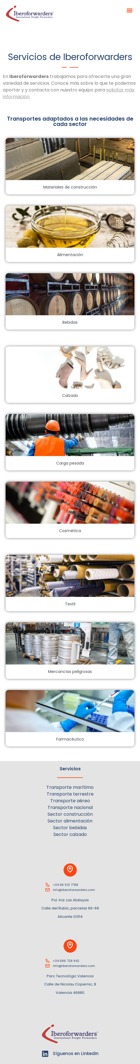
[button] (129, 10)
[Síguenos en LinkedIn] (45, 1053)
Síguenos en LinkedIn (76, 1053)
